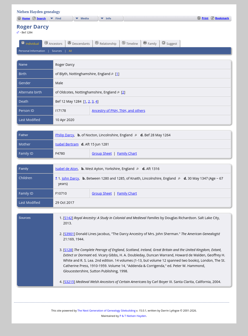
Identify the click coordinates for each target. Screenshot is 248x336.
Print (205, 18)
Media (85, 18)
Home (26, 18)
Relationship (105, 43)
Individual (30, 43)
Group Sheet (102, 153)
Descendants (79, 43)
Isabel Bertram (66, 144)
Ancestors (53, 43)
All (70, 51)
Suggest (169, 43)
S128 (68, 249)
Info (108, 18)
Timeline (130, 43)
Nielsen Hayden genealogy (38, 12)
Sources (57, 51)
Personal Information (32, 51)
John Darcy (70, 178)
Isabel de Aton (66, 168)
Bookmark (222, 18)
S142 (68, 217)
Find (58, 18)
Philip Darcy (64, 135)
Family (149, 43)
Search (41, 18)
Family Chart (127, 153)
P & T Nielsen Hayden (133, 316)
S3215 (69, 281)
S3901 (69, 233)
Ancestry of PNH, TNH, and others (118, 110)
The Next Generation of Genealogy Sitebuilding (107, 310)
